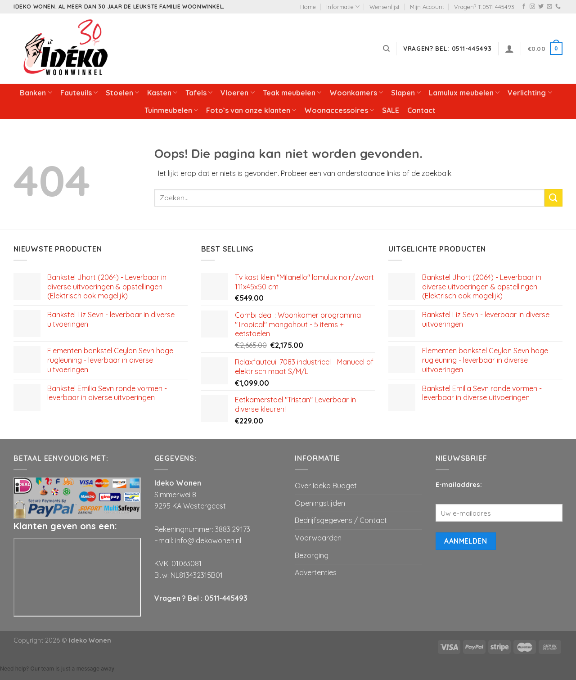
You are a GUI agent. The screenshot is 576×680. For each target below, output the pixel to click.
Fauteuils (79, 92)
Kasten (162, 92)
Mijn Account (427, 6)
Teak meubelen (292, 92)
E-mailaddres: (459, 485)
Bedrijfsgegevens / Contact (341, 520)
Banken (36, 92)
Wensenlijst (384, 6)
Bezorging (311, 555)
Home (308, 6)
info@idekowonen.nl (208, 540)
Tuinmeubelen (171, 110)
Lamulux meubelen (464, 92)
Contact (421, 110)
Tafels (198, 92)
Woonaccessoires (339, 110)
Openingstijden (320, 503)
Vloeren (237, 92)
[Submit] (553, 198)
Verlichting (530, 92)
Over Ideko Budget (326, 485)
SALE (390, 110)
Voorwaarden (318, 537)
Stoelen (122, 92)
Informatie (343, 6)
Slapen (406, 92)
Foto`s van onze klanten (251, 110)
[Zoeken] (386, 48)
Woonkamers (356, 92)
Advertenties (316, 572)
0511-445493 (226, 598)
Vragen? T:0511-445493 (484, 6)
